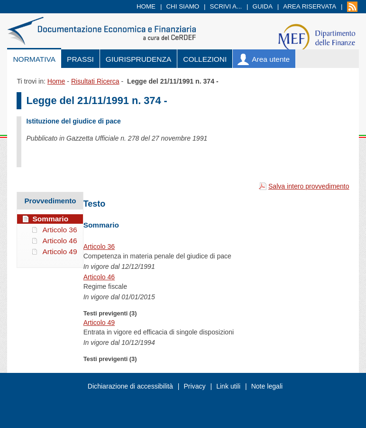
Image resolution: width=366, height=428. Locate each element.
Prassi (80, 59)
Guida (263, 6)
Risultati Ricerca (95, 81)
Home (146, 6)
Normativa (34, 59)
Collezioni (205, 59)
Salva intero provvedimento (308, 186)
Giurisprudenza (138, 59)
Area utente (271, 59)
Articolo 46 (99, 277)
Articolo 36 (99, 246)
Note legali (267, 386)
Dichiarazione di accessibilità (130, 386)
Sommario (50, 219)
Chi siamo (182, 6)
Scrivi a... (226, 6)
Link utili (228, 386)
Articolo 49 (99, 322)
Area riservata (309, 6)
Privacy (194, 386)
